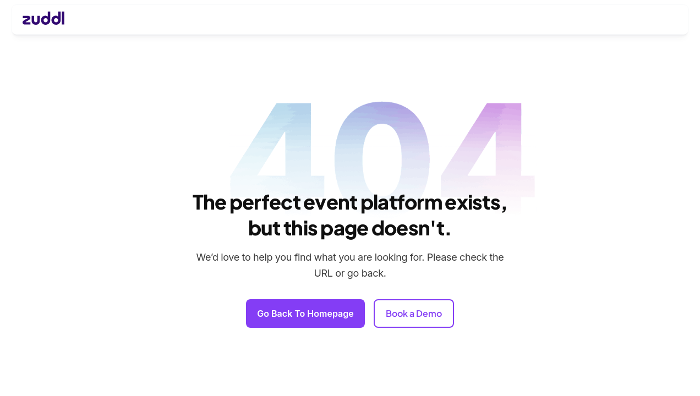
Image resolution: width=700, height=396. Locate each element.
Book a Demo (414, 313)
